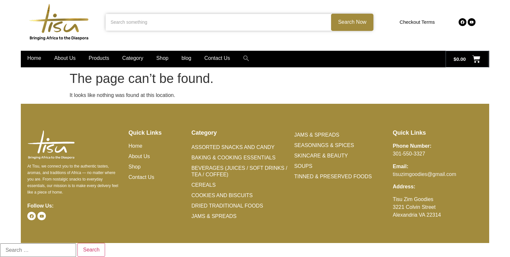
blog (186, 58)
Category (132, 58)
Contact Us (217, 58)
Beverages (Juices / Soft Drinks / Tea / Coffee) (239, 171)
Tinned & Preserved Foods (333, 176)
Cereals (203, 185)
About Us (65, 58)
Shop (162, 58)
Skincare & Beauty (321, 155)
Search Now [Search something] (352, 22)
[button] (246, 58)
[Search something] (218, 22)
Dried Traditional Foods (227, 206)
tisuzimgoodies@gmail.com (424, 174)
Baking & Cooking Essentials (233, 157)
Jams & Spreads (213, 216)
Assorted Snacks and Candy (233, 147)
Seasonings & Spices (324, 145)
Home (34, 58)
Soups (303, 166)
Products (99, 58)
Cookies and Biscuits (221, 195)
